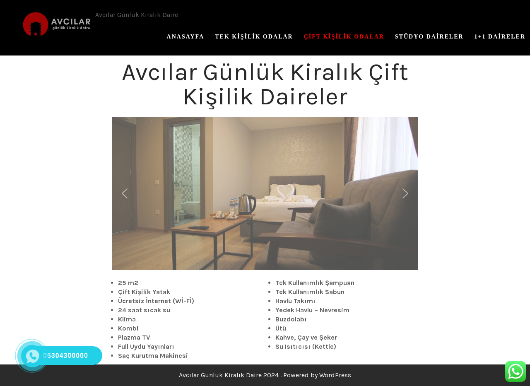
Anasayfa (186, 37)
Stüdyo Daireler (429, 37)
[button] (124, 193)
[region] (265, 193)
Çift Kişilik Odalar (344, 37)
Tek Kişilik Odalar (254, 37)
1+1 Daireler (500, 37)
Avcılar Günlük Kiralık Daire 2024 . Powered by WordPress (265, 375)
